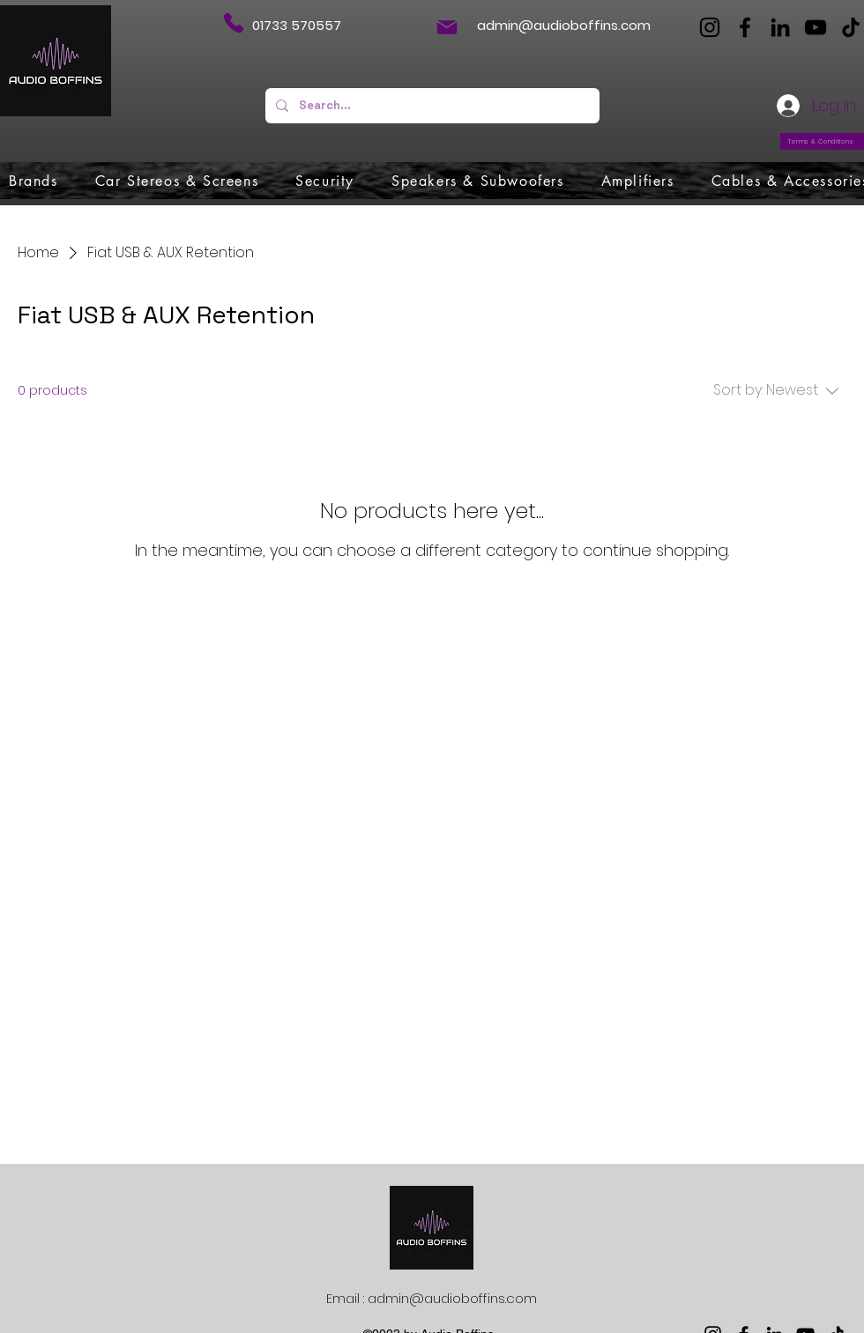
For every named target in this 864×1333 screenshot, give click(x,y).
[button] (33, 180)
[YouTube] (815, 27)
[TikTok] (851, 27)
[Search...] (430, 105)
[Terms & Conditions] (822, 141)
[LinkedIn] (780, 27)
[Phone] (233, 22)
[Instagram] (709, 27)
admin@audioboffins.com (564, 25)
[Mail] (447, 27)
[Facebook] (745, 27)
